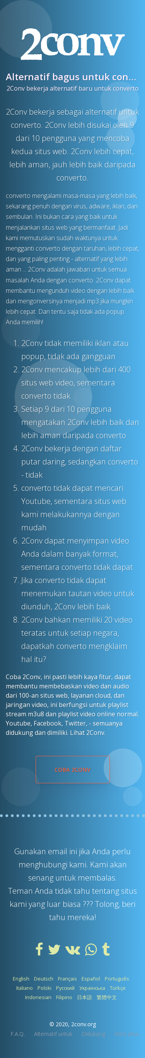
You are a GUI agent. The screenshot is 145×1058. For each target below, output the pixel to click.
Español (91, 978)
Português (117, 978)
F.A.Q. (17, 1033)
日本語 (84, 997)
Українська (92, 987)
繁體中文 (107, 997)
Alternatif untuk (53, 1033)
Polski (44, 987)
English (21, 978)
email (58, 851)
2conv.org (83, 1024)
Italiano (24, 987)
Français (67, 978)
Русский (65, 987)
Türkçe (118, 987)
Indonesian (38, 997)
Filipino (64, 997)
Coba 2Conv (73, 769)
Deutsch (43, 978)
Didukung (93, 1033)
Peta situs (126, 1033)
